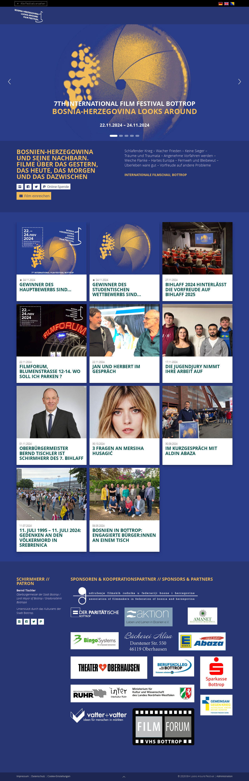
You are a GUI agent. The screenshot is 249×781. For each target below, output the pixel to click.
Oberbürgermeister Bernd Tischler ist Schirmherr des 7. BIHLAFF (51, 453)
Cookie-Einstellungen (58, 776)
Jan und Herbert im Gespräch (116, 369)
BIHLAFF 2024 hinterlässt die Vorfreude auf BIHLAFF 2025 (195, 289)
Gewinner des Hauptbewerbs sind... (45, 287)
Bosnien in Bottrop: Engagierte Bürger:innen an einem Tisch (124, 535)
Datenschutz (38, 776)
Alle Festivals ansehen (30, 3)
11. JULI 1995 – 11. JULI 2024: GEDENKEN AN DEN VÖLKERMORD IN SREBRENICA (50, 537)
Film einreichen (34, 196)
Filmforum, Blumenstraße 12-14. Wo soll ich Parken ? (49, 371)
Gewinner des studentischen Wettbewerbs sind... (116, 289)
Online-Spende (56, 186)
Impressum (23, 776)
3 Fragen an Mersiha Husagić (118, 450)
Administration (224, 776)
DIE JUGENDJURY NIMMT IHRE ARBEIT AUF (192, 369)
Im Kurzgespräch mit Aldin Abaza (191, 450)
